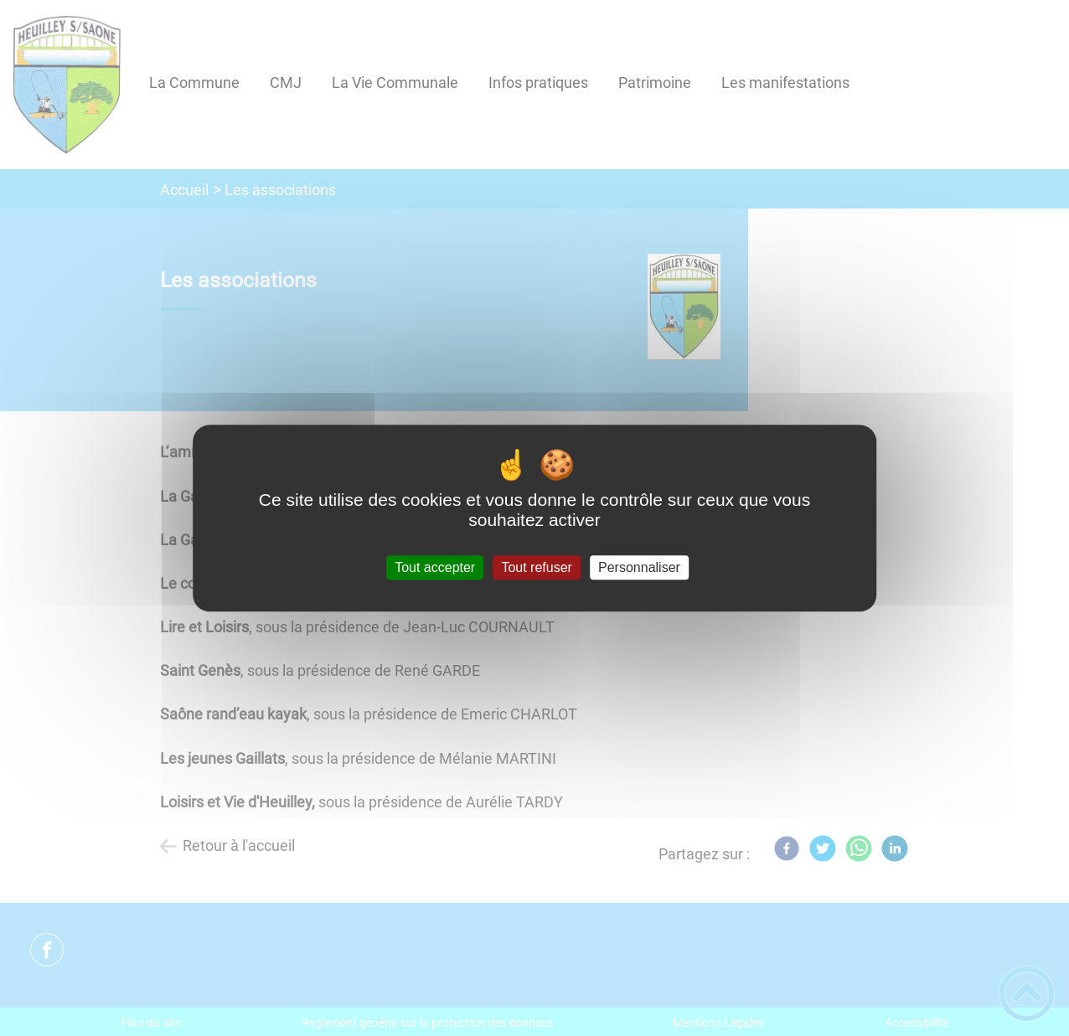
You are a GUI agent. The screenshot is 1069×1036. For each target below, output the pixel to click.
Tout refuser (536, 567)
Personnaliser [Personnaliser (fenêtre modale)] (639, 567)
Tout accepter (435, 567)
